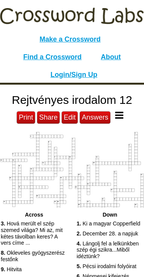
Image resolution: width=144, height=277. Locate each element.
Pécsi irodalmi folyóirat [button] (107, 266)
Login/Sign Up (74, 74)
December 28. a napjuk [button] (107, 233)
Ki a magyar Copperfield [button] (109, 223)
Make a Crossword (70, 39)
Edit (70, 117)
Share (48, 117)
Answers (95, 117)
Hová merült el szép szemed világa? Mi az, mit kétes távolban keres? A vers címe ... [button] (32, 233)
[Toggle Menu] (119, 115)
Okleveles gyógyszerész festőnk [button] (33, 256)
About (111, 57)
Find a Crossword (52, 57)
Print (26, 117)
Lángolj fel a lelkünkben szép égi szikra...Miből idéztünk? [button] (108, 250)
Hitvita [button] (11, 269)
